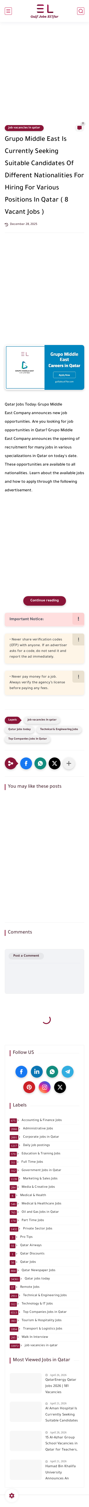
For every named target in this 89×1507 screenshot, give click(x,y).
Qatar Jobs (23, 1262)
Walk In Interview (29, 1337)
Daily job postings (30, 1145)
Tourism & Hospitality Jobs (35, 1321)
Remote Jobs (24, 1287)
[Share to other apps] (69, 763)
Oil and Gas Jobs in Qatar (34, 1212)
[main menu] (8, 11)
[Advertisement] (44, 76)
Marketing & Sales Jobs (33, 1179)
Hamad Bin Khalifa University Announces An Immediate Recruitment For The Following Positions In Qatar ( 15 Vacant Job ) (61, 1473)
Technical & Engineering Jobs (59, 729)
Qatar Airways (26, 1245)
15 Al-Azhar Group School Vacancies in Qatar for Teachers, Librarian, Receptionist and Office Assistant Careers (61, 1445)
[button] (26, 763)
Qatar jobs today (19, 729)
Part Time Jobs (27, 1220)
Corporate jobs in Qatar (34, 1137)
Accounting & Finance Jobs (36, 1120)
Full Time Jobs (26, 1162)
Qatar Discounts (27, 1254)
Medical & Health (28, 1195)
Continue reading (44, 601)
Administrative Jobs (31, 1129)
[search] (80, 11)
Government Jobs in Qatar (35, 1170)
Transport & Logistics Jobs (36, 1329)
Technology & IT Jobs (31, 1304)
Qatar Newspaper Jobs (32, 1271)
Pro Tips (21, 1237)
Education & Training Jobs (35, 1154)
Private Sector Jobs (31, 1229)
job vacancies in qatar (24, 128)
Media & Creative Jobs (32, 1187)
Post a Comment (26, 956)
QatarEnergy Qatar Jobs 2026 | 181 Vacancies (60, 1386)
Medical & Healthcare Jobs (35, 1204)
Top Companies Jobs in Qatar (27, 739)
